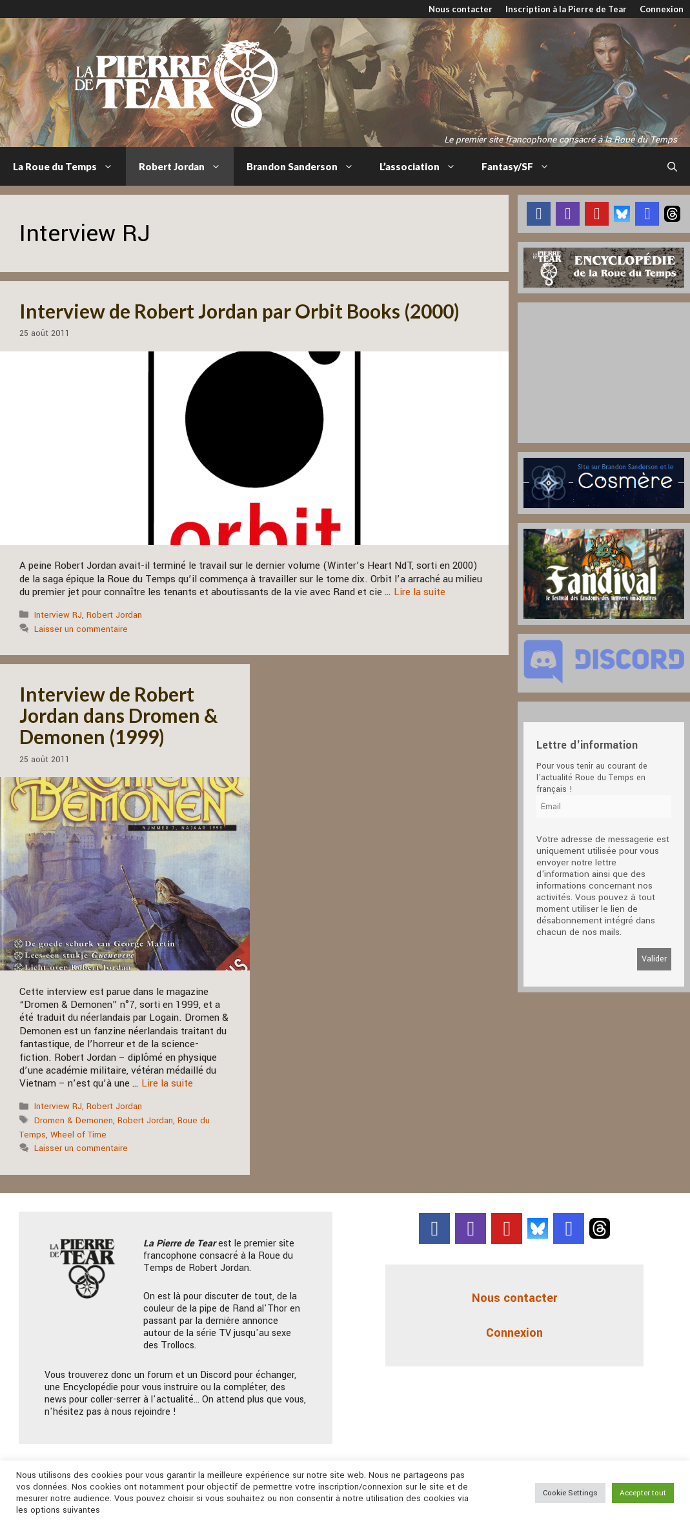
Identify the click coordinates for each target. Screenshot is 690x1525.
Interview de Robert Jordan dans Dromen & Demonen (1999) (118, 715)
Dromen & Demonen (73, 1120)
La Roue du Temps (69, 166)
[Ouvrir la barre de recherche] (672, 166)
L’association (424, 166)
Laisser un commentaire (81, 629)
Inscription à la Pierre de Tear (566, 9)
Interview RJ (58, 615)
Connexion (662, 9)
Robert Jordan (186, 166)
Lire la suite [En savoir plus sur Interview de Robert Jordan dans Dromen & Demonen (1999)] (167, 1083)
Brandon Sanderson (307, 166)
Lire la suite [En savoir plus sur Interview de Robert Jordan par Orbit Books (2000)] (419, 592)
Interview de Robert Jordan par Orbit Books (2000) (239, 310)
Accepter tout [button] (643, 1493)
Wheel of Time (78, 1134)
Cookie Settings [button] (570, 1493)
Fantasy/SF (522, 166)
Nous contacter (460, 9)
